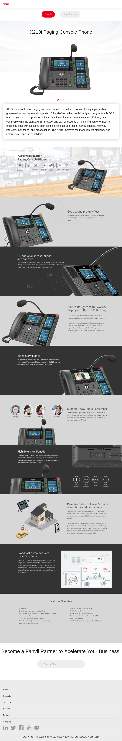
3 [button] (63, 99)
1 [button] (58, 99)
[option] (61, 69)
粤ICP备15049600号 (54, 737)
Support (6, 709)
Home (5, 690)
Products (7, 696)
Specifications (70, 14)
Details (48, 14)
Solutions (7, 702)
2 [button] (61, 99)
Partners (6, 715)
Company (7, 721)
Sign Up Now (50, 664)
